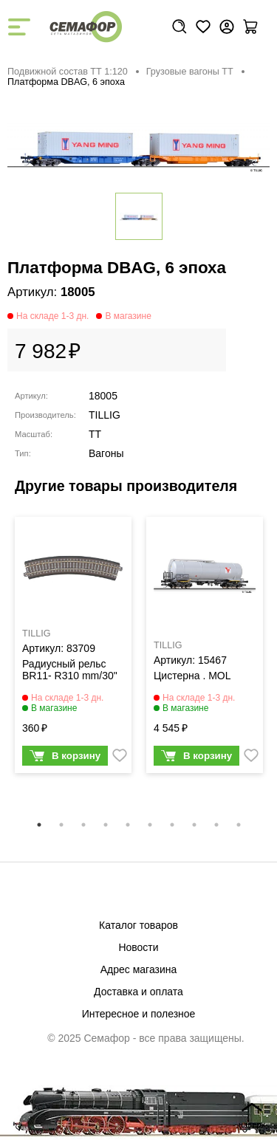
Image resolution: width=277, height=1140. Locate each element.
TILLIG (104, 415)
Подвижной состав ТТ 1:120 (67, 71)
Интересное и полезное (139, 1014)
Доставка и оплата (138, 992)
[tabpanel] (73, 648)
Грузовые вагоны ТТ (189, 71)
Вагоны (106, 453)
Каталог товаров (138, 925)
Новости (138, 947)
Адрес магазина (138, 969)
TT (95, 434)
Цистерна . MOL (192, 675)
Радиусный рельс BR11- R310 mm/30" (69, 669)
